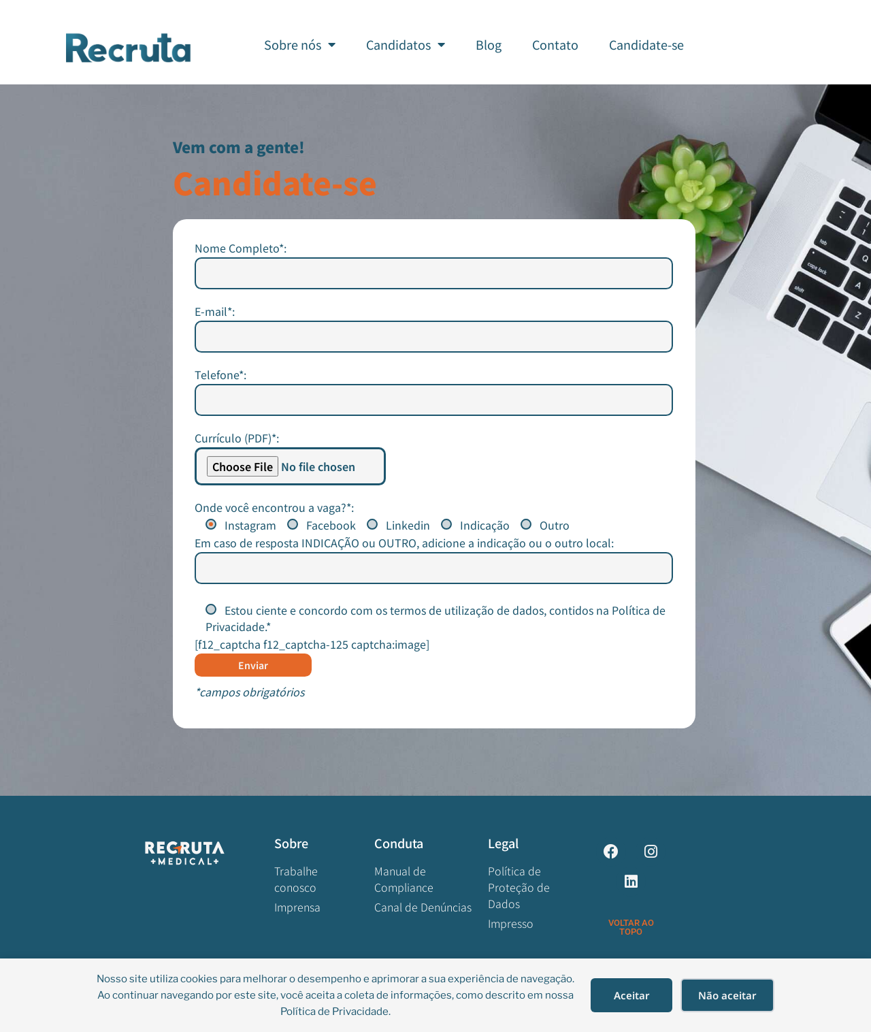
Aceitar (632, 995)
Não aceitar (727, 995)
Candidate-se (646, 44)
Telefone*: (434, 522)
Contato (555, 44)
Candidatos (405, 44)
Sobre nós (299, 44)
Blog (489, 44)
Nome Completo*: (434, 396)
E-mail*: (434, 459)
